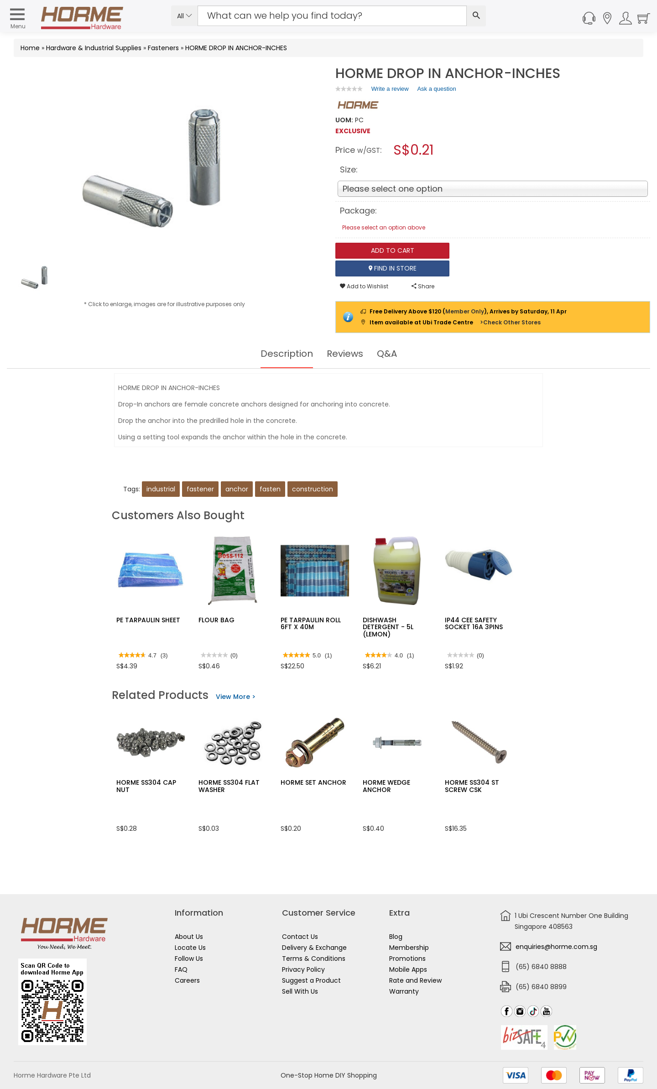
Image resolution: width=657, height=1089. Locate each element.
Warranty (404, 991)
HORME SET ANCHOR (313, 782)
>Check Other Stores (510, 322)
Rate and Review (415, 980)
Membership (409, 947)
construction (312, 489)
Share (423, 286)
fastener (200, 489)
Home (30, 47)
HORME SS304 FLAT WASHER (229, 786)
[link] (349, 88)
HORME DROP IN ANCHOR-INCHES (236, 47)
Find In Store (393, 268)
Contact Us (300, 936)
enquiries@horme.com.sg (556, 946)
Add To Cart (392, 250)
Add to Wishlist (364, 286)
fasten (270, 489)
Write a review (390, 90)
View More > (236, 696)
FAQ (181, 969)
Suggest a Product (311, 980)
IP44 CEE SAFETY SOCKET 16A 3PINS (474, 623)
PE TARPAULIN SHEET (148, 620)
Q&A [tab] (387, 353)
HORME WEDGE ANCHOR (386, 786)
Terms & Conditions (313, 958)
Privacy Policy (303, 969)
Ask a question (436, 88)
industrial (160, 489)
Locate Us (190, 947)
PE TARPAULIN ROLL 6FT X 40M (311, 623)
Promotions (407, 958)
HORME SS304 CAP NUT (146, 786)
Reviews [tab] (345, 353)
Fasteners (163, 47)
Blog (395, 936)
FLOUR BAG (216, 620)
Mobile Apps (408, 969)
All (184, 16)
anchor (236, 489)
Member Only (464, 311)
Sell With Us (300, 991)
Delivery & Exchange (314, 947)
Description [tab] (287, 353)
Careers (187, 980)
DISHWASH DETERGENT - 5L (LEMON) (388, 627)
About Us (189, 936)
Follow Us (189, 958)
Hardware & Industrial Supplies (93, 47)
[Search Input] (332, 15)
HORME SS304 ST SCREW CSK (472, 786)
